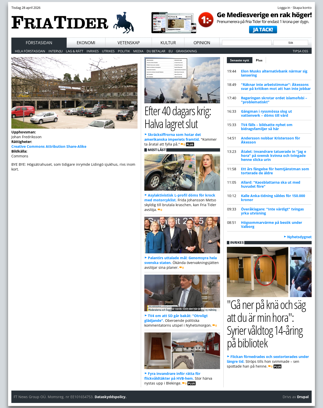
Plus (259, 60)
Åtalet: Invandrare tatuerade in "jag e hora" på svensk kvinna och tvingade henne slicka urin (273, 155)
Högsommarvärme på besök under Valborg (271, 224)
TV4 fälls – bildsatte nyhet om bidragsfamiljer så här (266, 126)
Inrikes (93, 51)
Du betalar (156, 51)
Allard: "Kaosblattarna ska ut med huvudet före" (270, 184)
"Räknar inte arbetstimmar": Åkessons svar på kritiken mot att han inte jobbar (276, 86)
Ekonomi (86, 42)
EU (171, 51)
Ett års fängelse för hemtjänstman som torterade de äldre (275, 170)
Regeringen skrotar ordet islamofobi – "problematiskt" (274, 99)
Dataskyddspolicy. (110, 396)
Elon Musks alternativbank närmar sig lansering (274, 73)
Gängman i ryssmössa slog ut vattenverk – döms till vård (266, 113)
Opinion (202, 42)
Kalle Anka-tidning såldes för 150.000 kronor (273, 197)
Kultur (168, 42)
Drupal (303, 396)
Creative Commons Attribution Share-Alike (48, 146)
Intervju (55, 51)
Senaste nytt (241, 59)
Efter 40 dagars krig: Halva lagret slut (177, 117)
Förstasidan (39, 42)
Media (138, 51)
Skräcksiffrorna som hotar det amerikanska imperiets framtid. (172, 137)
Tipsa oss (300, 51)
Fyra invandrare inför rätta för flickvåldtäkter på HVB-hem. (172, 376)
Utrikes (108, 51)
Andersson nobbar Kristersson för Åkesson (270, 140)
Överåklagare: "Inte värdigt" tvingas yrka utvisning (272, 211)
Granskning (186, 51)
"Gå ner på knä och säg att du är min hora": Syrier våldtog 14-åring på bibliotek (266, 323)
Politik (124, 51)
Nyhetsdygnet (299, 236)
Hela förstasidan (30, 51)
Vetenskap (129, 42)
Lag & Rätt (74, 51)
